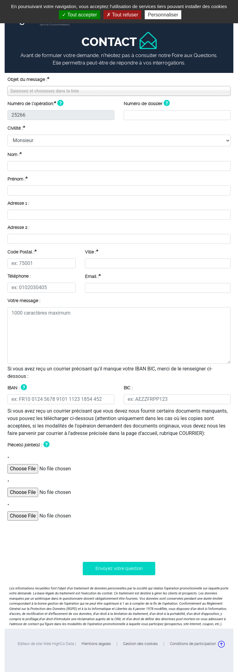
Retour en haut (221, 644)
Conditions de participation (193, 644)
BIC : (128, 387)
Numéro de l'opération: (30, 103)
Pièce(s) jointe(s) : (24, 444)
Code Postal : (22, 251)
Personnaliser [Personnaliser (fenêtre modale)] (163, 14)
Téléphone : (19, 276)
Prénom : (17, 178)
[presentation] (54, 539)
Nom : (14, 154)
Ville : (91, 251)
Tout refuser (122, 14)
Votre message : (23, 300)
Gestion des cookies (140, 644)
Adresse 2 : (18, 227)
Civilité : (16, 127)
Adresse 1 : (18, 203)
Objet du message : (28, 79)
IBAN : (13, 387)
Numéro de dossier (143, 103)
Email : (93, 276)
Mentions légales (96, 644)
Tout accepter (79, 14)
